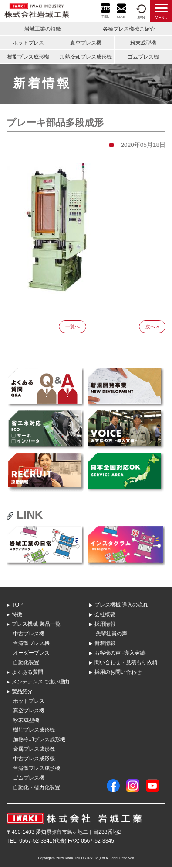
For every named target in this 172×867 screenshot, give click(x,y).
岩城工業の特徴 (42, 29)
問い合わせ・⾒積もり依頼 (125, 662)
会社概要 (104, 614)
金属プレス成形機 (34, 749)
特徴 (17, 614)
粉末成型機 (143, 43)
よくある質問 (27, 672)
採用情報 (104, 624)
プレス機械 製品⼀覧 (36, 624)
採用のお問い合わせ (118, 672)
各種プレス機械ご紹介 (129, 29)
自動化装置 (26, 662)
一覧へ (72, 326)
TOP (17, 605)
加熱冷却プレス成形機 (86, 57)
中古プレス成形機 (34, 759)
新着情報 (104, 643)
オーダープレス (31, 653)
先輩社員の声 (111, 634)
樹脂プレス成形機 (28, 57)
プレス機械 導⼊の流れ (121, 605)
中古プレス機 (28, 634)
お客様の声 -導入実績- (120, 653)
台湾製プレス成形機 (36, 768)
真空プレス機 (85, 43)
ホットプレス (28, 43)
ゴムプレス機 (143, 57)
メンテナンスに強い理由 (40, 682)
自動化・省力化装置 (36, 787)
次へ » (152, 326)
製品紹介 (22, 691)
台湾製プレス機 (31, 643)
